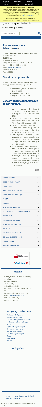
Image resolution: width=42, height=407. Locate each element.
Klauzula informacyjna (12, 224)
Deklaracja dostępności (12, 237)
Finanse (6, 203)
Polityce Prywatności (28, 15)
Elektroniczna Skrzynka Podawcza (16, 212)
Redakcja (6, 228)
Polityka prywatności (12, 396)
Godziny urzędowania (11, 182)
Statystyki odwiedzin (11, 245)
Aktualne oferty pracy (14, 317)
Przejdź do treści (17, 3)
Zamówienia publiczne (11, 207)
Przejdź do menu (6, 3)
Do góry (39, 3)
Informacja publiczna (11, 220)
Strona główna (9, 178)
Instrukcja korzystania (12, 233)
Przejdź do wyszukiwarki (29, 3)
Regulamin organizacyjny (13, 190)
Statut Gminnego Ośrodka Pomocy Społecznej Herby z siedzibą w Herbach (19, 321)
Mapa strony (11, 338)
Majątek (6, 199)
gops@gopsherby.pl (15, 67)
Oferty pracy (8, 216)
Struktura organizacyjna (13, 195)
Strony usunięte (9, 241)
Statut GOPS (7, 186)
